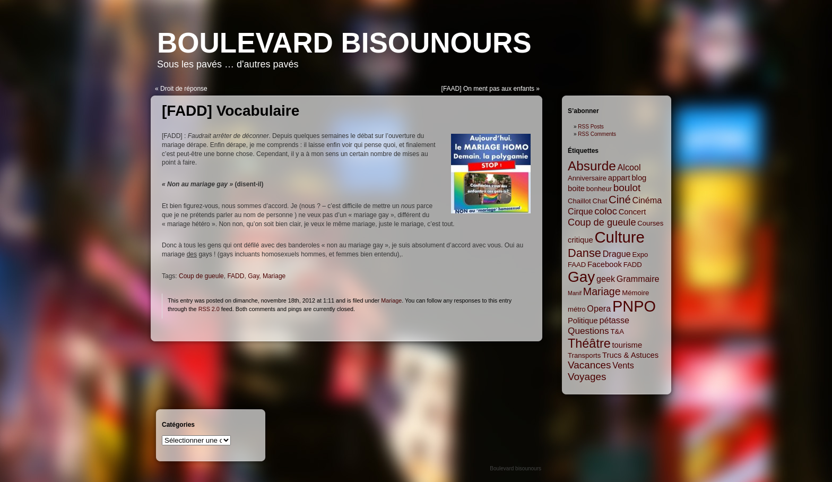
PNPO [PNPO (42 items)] (634, 306)
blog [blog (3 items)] (638, 178)
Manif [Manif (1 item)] (575, 293)
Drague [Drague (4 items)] (617, 254)
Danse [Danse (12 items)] (584, 253)
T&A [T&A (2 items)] (617, 331)
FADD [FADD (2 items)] (632, 265)
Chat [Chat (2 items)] (600, 201)
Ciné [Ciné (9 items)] (620, 199)
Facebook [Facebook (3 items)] (604, 264)
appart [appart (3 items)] (619, 178)
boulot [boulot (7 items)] (626, 187)
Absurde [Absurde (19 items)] (592, 166)
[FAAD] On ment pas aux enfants (487, 88)
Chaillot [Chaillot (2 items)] (579, 201)
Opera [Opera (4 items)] (599, 308)
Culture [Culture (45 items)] (619, 237)
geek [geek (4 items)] (605, 278)
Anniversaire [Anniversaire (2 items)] (587, 178)
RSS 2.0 (209, 309)
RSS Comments (597, 134)
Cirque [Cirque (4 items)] (580, 211)
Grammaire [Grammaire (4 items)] (638, 278)
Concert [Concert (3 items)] (632, 212)
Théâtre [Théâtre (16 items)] (589, 343)
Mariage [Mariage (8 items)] (602, 291)
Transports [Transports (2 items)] (584, 355)
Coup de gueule (201, 276)
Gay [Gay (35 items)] (581, 277)
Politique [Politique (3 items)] (583, 320)
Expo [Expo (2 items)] (640, 255)
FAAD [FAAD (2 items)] (577, 265)
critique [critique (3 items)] (580, 240)
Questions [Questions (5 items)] (588, 330)
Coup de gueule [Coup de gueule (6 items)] (602, 222)
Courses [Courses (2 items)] (650, 223)
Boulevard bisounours (344, 42)
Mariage (274, 276)
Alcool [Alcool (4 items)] (629, 167)
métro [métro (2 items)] (577, 309)
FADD (235, 276)
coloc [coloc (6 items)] (605, 211)
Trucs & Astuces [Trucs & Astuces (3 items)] (630, 355)
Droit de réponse (183, 88)
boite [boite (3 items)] (576, 188)
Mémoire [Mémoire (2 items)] (635, 293)
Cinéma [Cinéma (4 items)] (647, 200)
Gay (253, 276)
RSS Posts (590, 127)
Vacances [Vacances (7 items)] (589, 365)
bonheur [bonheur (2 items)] (599, 189)
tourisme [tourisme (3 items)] (627, 345)
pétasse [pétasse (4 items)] (614, 320)
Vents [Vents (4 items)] (623, 365)
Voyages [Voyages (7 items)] (587, 376)
